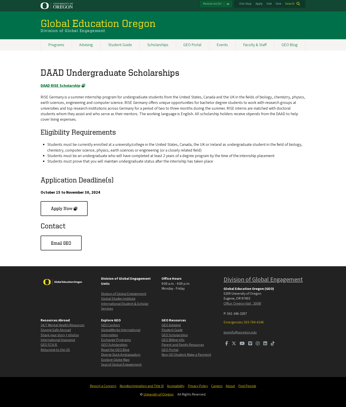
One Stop (245, 4)
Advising (86, 45)
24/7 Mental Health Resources (62, 325)
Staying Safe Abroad (56, 330)
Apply (259, 4)
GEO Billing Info (173, 340)
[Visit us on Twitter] (234, 343)
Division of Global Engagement (123, 293)
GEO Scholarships (114, 344)
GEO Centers (110, 325)
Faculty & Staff (255, 45)
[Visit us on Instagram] (257, 343)
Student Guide (120, 45)
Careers (216, 386)
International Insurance (58, 340)
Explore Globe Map (115, 359)
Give (278, 4)
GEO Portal (192, 45)
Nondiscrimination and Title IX (142, 386)
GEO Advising (171, 325)
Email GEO (61, 243)
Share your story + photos (60, 335)
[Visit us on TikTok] (272, 343)
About (230, 386)
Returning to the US (55, 349)
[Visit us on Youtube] (242, 343)
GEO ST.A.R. (49, 344)
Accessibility (175, 386)
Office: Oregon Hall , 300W (242, 303)
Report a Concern (103, 386)
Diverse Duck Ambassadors (120, 354)
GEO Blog (290, 45)
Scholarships (157, 45)
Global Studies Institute (118, 298)
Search (289, 4)
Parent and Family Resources (183, 344)
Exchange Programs (116, 340)
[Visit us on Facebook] (227, 343)
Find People (247, 386)
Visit (269, 4)
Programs (56, 45)
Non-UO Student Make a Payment (186, 354)
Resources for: (212, 4)
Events (222, 45)
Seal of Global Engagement (121, 364)
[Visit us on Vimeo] (250, 343)
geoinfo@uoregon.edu (240, 332)
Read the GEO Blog (115, 349)
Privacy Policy (198, 386)
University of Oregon (158, 394)
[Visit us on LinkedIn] (265, 343)
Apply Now (61, 208)
